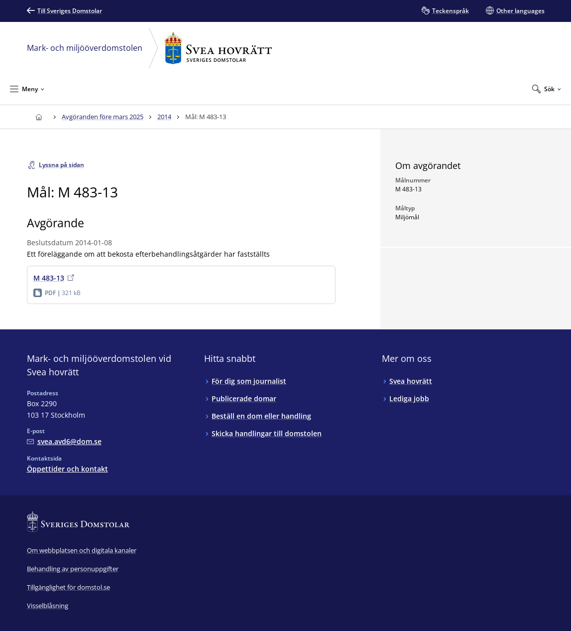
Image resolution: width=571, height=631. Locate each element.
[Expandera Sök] (546, 89)
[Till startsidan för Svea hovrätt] (39, 117)
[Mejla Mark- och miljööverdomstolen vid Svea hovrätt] (64, 441)
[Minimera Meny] (27, 89)
